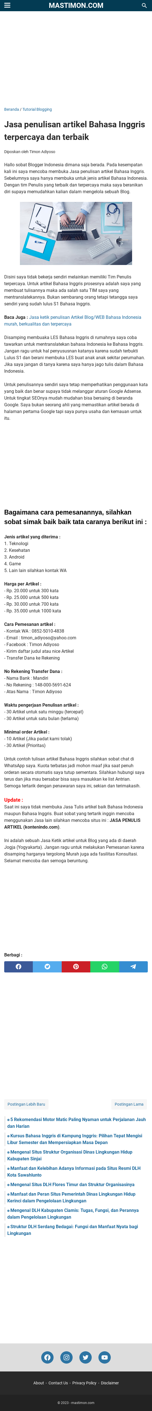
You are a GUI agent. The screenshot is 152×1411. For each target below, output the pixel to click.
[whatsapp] (104, 966)
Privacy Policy (84, 1383)
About (38, 1383)
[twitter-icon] (85, 1357)
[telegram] (133, 966)
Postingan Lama (129, 1104)
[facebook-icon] (47, 1357)
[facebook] (18, 966)
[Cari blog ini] (144, 5)
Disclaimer (110, 1383)
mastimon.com (76, 5)
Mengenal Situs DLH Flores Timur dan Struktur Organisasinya (72, 1184)
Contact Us (58, 1383)
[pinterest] (76, 966)
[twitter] (47, 966)
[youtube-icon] (104, 1357)
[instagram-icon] (66, 1357)
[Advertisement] (76, 59)
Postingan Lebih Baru (26, 1104)
